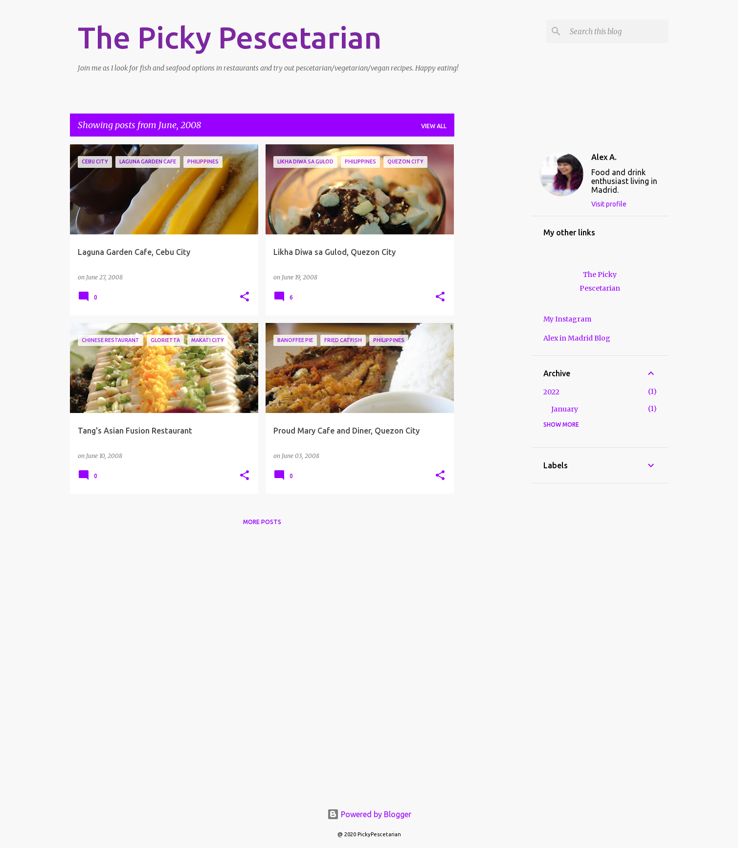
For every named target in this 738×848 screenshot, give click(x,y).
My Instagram (567, 319)
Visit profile (608, 204)
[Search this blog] (617, 31)
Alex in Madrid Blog (576, 338)
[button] (244, 297)
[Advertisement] (493, 291)
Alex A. (604, 157)
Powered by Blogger (369, 814)
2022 (551, 392)
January (564, 409)
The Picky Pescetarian (229, 37)
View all (434, 126)
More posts (262, 522)
